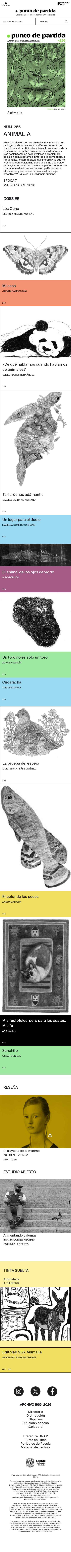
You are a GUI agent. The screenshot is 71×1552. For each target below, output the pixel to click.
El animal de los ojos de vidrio (28, 572)
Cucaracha (11, 682)
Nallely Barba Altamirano (19, 500)
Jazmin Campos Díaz (15, 291)
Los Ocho (10, 209)
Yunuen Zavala (11, 688)
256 (4, 226)
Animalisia (11, 1279)
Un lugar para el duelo (21, 520)
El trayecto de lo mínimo (21, 1151)
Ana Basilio (9, 1031)
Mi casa (9, 286)
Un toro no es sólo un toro (25, 657)
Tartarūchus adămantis (22, 495)
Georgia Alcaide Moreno (18, 214)
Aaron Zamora (11, 902)
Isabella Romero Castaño (19, 525)
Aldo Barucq (10, 578)
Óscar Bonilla (11, 1056)
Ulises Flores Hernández (18, 375)
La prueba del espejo (20, 763)
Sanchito (10, 1051)
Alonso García (11, 663)
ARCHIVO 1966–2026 (12, 21)
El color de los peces (20, 897)
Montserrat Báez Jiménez (19, 769)
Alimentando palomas (19, 1235)
